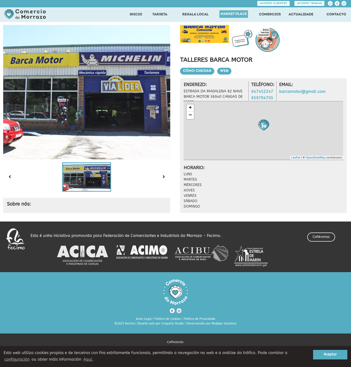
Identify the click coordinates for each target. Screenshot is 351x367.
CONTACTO (336, 14)
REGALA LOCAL (195, 14)
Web (224, 71)
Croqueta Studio (172, 323)
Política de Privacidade (199, 319)
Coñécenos (321, 237)
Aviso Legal (144, 319)
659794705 (262, 98)
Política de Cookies (168, 319)
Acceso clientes (273, 3)
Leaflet (295, 157)
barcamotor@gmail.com (302, 91)
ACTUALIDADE (301, 14)
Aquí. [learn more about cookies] (88, 359)
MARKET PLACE (234, 14)
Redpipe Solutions (224, 323)
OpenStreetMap (316, 157)
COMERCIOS (270, 14)
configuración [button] (17, 359)
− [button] (190, 115)
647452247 (262, 91)
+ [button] (190, 108)
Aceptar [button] (330, 354)
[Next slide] (164, 177)
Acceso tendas (309, 3)
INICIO (136, 14)
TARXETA (159, 14)
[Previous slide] (9, 177)
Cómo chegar (197, 71)
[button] (86, 177)
